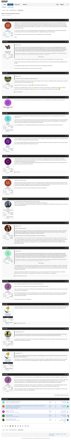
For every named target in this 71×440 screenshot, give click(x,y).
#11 (67, 247)
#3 (67, 73)
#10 (67, 222)
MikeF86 (7, 416)
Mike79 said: (17, 44)
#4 (67, 97)
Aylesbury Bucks (10, 216)
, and (21, 275)
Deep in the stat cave (10, 411)
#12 (67, 281)
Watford (11, 238)
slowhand (7, 420)
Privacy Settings (51, 435)
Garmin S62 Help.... (9, 415)
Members (25, 4)
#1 (67, 20)
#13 (67, 304)
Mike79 (3, 15)
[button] (21, 4)
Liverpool (11, 296)
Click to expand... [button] (41, 56)
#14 (67, 328)
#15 (67, 349)
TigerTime (7, 412)
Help (62, 434)
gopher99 (64, 407)
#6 (67, 135)
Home (5, 4)
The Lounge (17, 402)
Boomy (64, 416)
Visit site (7, 36)
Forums (10, 4)
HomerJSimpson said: (19, 331)
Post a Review (17, 420)
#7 (67, 156)
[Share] (66, 20)
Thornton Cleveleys (9, 129)
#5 (67, 113)
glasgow (11, 171)
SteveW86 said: (18, 353)
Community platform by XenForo (31, 438)
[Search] (67, 4)
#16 (67, 374)
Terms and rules (52, 434)
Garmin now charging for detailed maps (13, 401)
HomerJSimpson (63, 412)
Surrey (11, 35)
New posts (4, 7)
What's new (17, 4)
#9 (67, 198)
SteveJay (7, 402)
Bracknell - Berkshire (9, 322)
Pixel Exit (48, 438)
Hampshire (11, 57)
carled (7, 408)
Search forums (11, 7)
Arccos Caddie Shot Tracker (11, 419)
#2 (67, 41)
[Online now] (8, 207)
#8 (67, 177)
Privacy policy (58, 434)
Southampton (10, 343)
